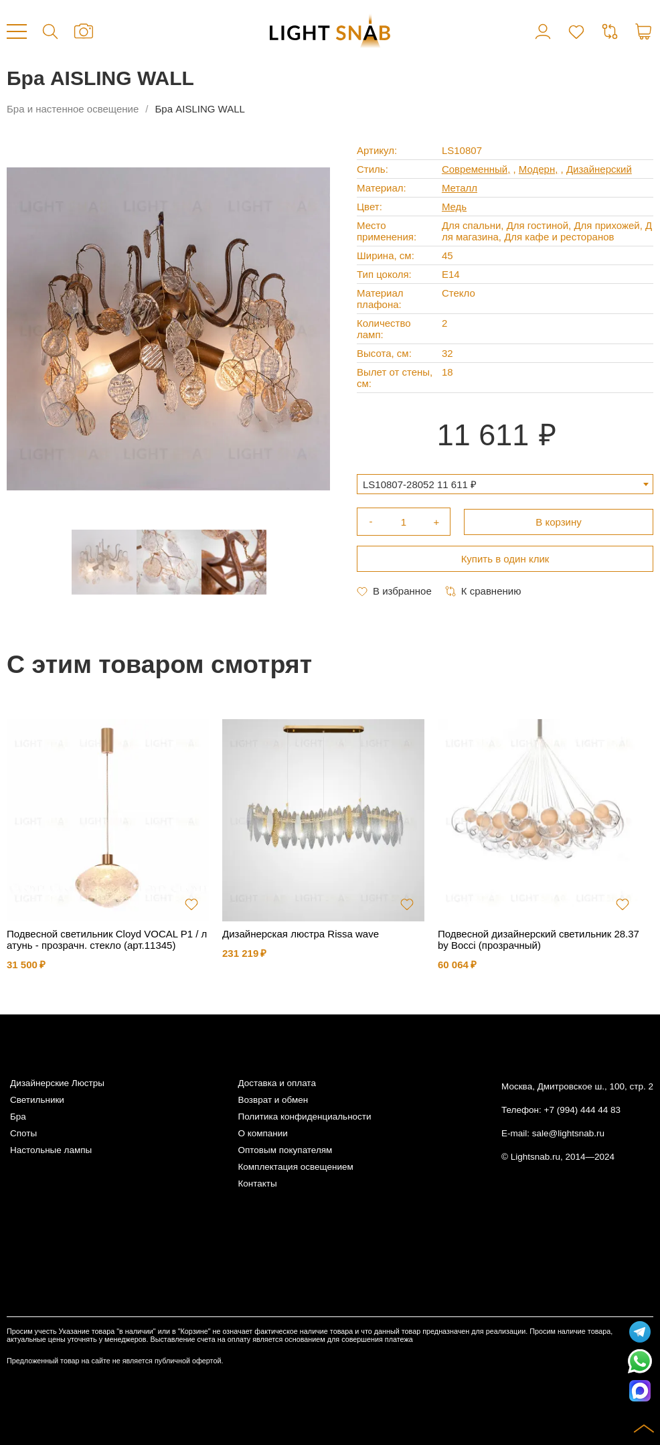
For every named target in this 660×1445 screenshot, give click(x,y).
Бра (18, 1117)
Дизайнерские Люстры (57, 1083)
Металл (459, 188)
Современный (474, 169)
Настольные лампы (51, 1150)
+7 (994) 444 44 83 (582, 1110)
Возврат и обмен (273, 1100)
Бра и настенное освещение (73, 109)
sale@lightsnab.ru (568, 1133)
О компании (262, 1133)
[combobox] (505, 484)
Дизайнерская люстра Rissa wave (300, 933)
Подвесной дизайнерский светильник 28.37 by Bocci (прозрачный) (538, 939)
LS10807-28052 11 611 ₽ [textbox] (420, 484)
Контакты (257, 1183)
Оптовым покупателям (285, 1150)
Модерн (537, 169)
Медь (454, 206)
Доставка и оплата (276, 1083)
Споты (23, 1133)
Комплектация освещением (295, 1167)
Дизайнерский (599, 169)
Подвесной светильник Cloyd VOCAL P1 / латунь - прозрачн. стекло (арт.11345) (107, 939)
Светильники (37, 1100)
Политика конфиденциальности (304, 1117)
